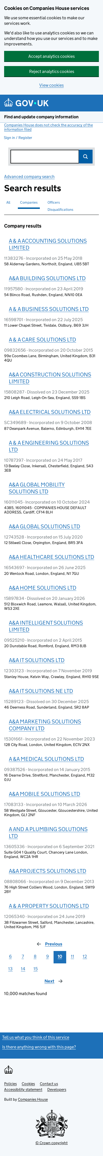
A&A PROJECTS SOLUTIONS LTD (47, 871)
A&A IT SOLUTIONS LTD (37, 660)
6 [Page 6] (10, 956)
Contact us (49, 1083)
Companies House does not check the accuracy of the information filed (48, 127)
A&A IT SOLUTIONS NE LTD (41, 691)
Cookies (28, 1083)
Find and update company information (41, 116)
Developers (56, 1089)
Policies (10, 1083)
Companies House (33, 1099)
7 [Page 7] (23, 956)
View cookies (51, 85)
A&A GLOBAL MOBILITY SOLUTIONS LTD (37, 488)
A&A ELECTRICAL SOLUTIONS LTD (50, 412)
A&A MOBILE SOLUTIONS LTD (44, 794)
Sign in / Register (18, 137)
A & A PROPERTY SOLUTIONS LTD (49, 906)
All (8, 202)
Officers (54, 202)
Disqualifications (60, 209)
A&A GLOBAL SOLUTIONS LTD (44, 526)
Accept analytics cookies (51, 56)
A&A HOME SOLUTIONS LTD (42, 587)
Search (86, 156)
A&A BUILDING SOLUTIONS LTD (47, 278)
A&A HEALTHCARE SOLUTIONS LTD (51, 557)
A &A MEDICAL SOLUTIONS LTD (46, 759)
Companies (29, 202)
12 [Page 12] (85, 956)
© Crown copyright (51, 1142)
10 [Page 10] (60, 956)
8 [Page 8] (35, 956)
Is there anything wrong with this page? (39, 1047)
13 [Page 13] (10, 968)
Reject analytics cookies (51, 71)
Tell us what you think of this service (35, 1037)
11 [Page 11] (72, 956)
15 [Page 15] (36, 968)
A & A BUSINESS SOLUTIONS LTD (49, 309)
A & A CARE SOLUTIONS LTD (42, 339)
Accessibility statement (23, 1089)
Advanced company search (29, 176)
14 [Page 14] (23, 968)
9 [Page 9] (47, 956)
